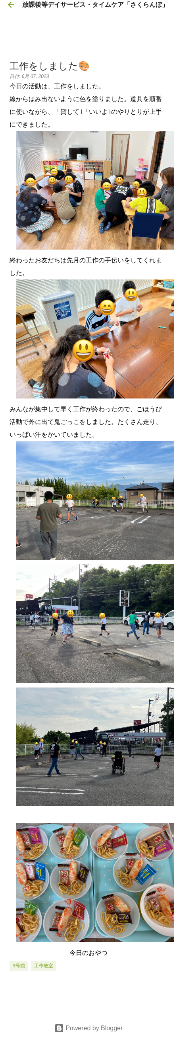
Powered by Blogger (88, 1028)
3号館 (19, 966)
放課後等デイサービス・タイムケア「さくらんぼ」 (95, 4)
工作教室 (43, 966)
